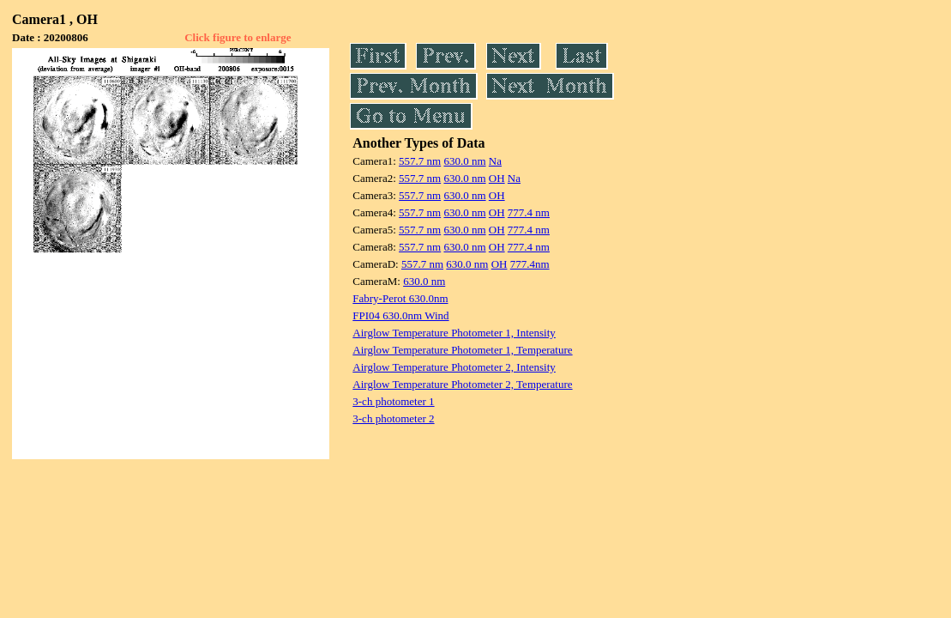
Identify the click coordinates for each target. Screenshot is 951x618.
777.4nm (530, 264)
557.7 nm (420, 160)
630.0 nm (464, 160)
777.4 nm (529, 212)
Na (495, 160)
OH (497, 178)
